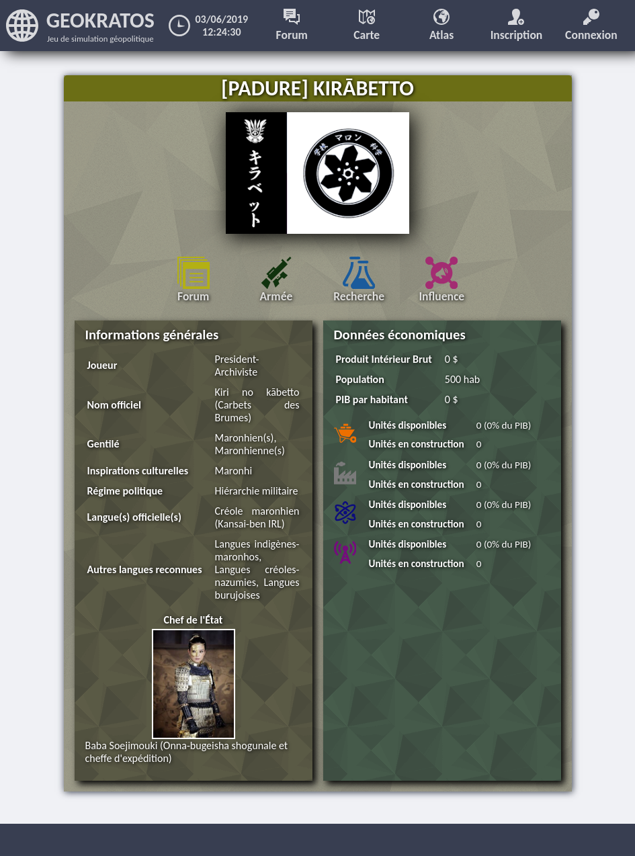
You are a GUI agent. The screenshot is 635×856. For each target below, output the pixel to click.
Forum (292, 25)
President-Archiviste (237, 365)
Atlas (441, 25)
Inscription (517, 25)
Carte (366, 25)
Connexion (591, 25)
